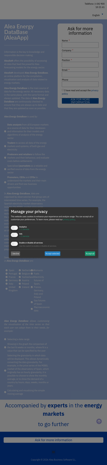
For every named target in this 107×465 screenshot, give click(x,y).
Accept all (90, 253)
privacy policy (69, 219)
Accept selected (53, 253)
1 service (24, 229)
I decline (15, 253)
